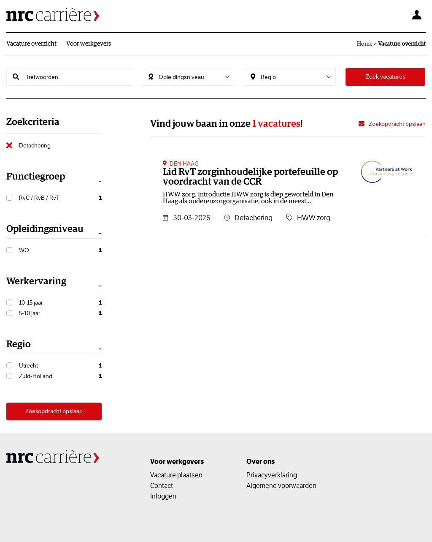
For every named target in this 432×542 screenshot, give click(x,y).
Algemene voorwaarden (281, 485)
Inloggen (163, 496)
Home (365, 44)
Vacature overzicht (31, 44)
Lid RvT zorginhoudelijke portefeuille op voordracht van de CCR (250, 177)
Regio (18, 344)
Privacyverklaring (271, 474)
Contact (161, 485)
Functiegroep (35, 177)
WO (60, 250)
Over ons (260, 462)
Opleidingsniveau (45, 229)
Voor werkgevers (88, 44)
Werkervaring (36, 281)
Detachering (35, 145)
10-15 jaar (60, 302)
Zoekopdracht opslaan (54, 411)
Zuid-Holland (60, 376)
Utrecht (60, 365)
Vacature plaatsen (176, 474)
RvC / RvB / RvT (60, 198)
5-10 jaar (60, 313)
